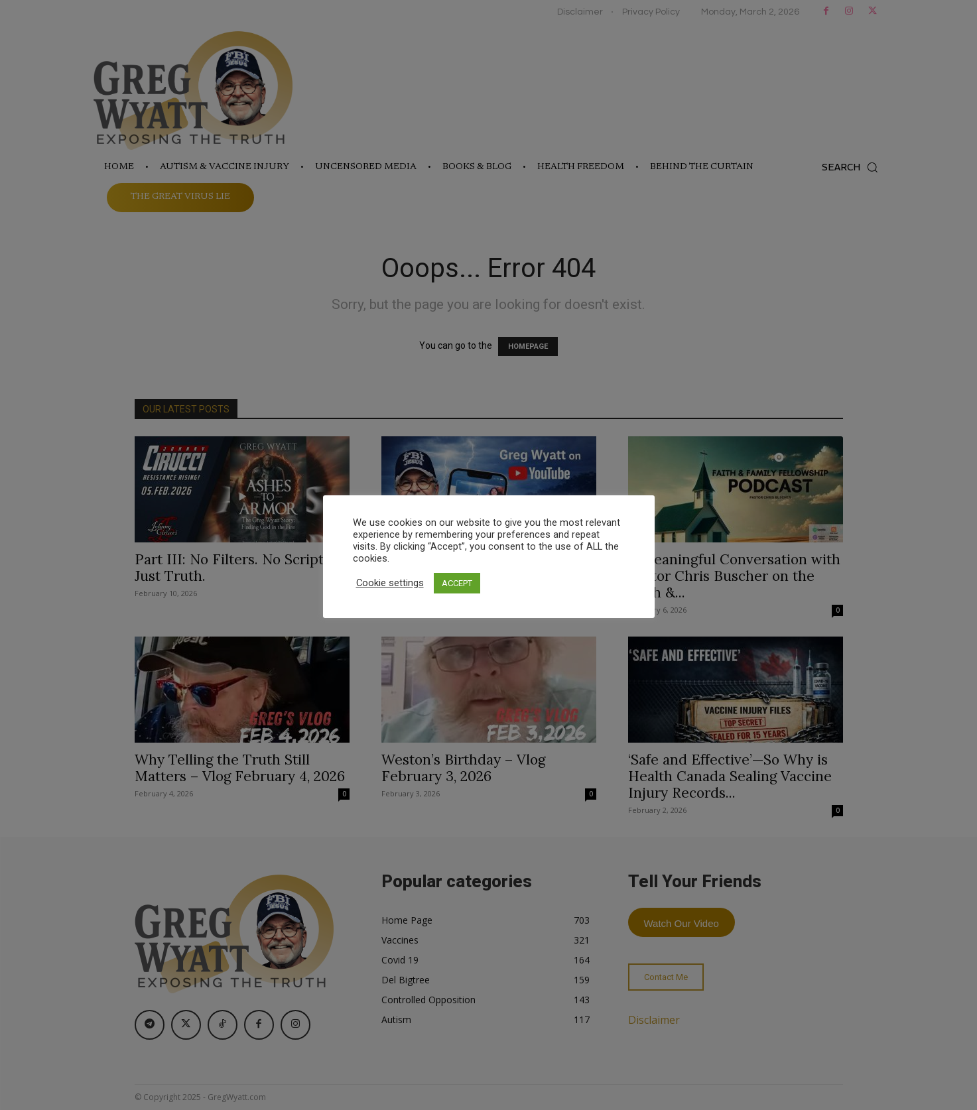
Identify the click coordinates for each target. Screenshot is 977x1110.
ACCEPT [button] (457, 583)
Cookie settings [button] (390, 583)
